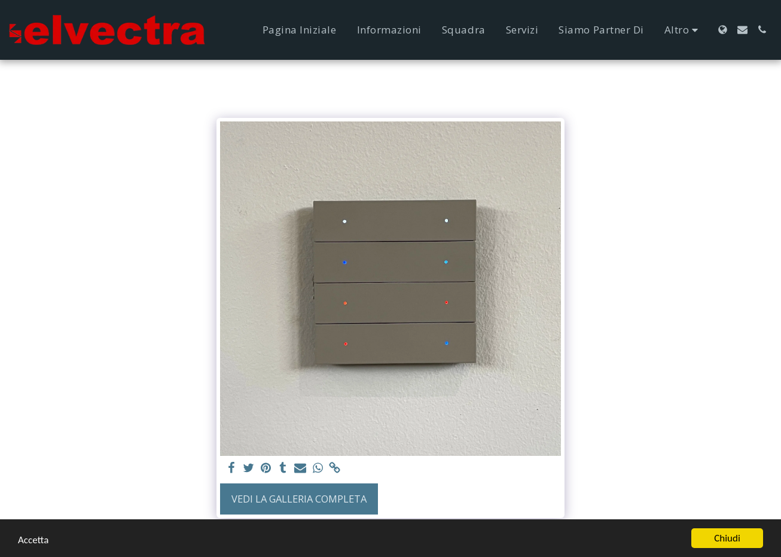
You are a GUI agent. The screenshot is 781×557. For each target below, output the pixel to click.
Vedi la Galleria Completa (299, 499)
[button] (742, 30)
